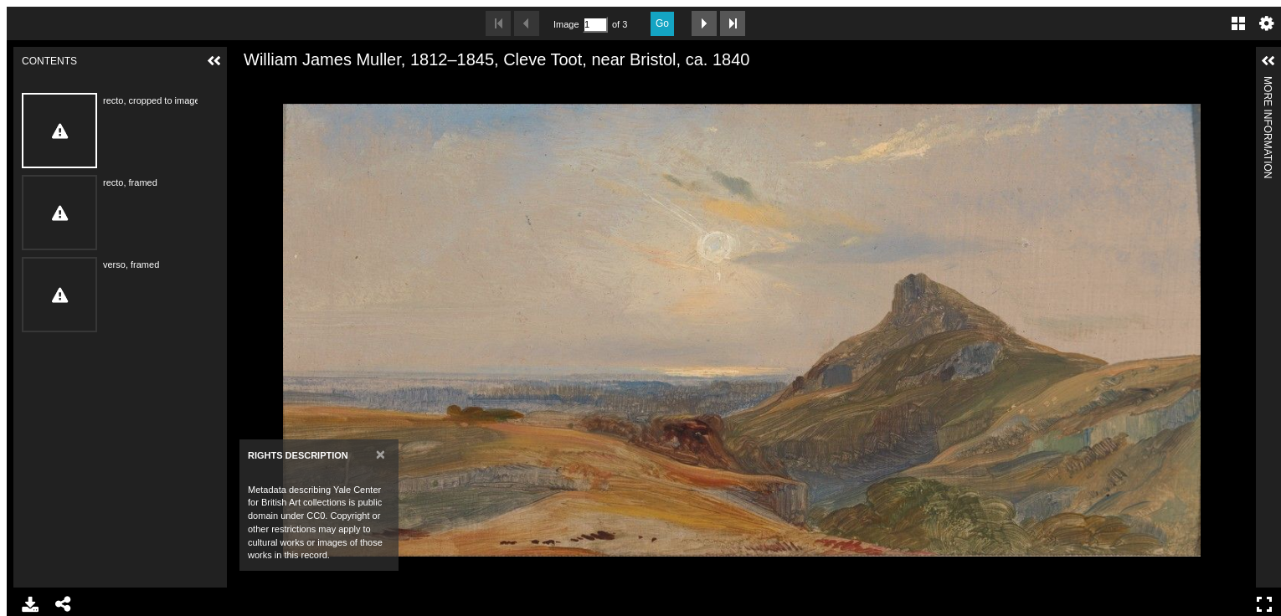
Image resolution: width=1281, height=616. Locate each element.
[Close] (380, 454)
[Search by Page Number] (595, 25)
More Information (1267, 83)
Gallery (1238, 23)
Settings (1266, 23)
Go (662, 23)
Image (566, 24)
